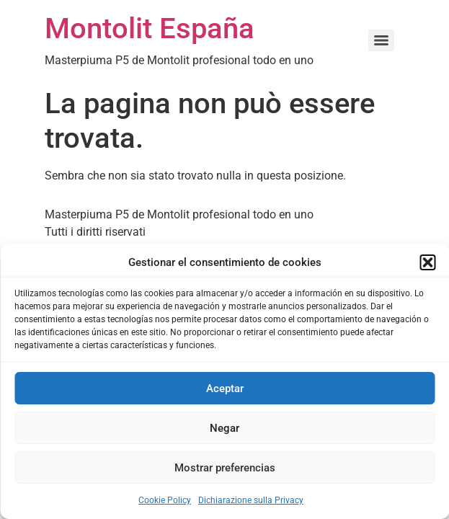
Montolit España (149, 28)
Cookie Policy (164, 500)
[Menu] (381, 40)
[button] (427, 262)
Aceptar (225, 388)
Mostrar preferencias (224, 467)
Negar (224, 428)
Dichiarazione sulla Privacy (250, 500)
